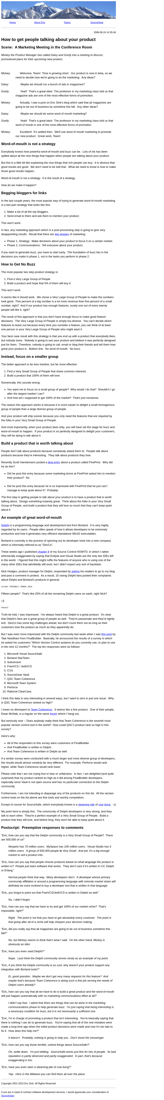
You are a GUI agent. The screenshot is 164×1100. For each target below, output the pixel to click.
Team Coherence (41, 709)
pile (92, 804)
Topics (67, 22)
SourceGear (97, 22)
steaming (83, 804)
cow (100, 804)
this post (106, 634)
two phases (62, 234)
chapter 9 (43, 551)
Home (12, 22)
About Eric (39, 22)
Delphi (5, 525)
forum (53, 713)
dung (107, 804)
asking (76, 571)
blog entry (54, 462)
